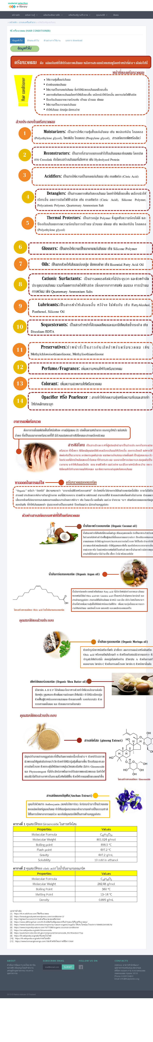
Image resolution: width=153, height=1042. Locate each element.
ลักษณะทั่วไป (33, 40)
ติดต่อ (116, 15)
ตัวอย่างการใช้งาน (52, 40)
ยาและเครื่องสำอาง (27, 22)
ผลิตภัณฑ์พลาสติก (53, 15)
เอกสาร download (73, 40)
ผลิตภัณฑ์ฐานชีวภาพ (80, 15)
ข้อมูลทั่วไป (17, 40)
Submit (68, 967)
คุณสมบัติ (102, 15)
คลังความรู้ (31, 15)
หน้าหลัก (16, 15)
